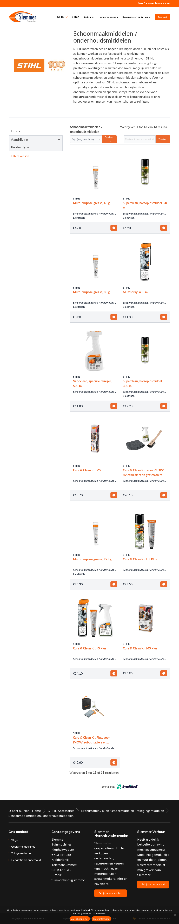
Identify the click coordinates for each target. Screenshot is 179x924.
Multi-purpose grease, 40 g (91, 203)
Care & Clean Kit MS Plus (140, 648)
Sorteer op (109, 139)
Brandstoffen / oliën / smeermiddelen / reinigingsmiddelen (122, 811)
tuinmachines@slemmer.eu (70, 880)
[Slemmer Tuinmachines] (22, 17)
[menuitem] (153, 3)
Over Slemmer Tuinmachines (154, 3)
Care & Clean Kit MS (87, 470)
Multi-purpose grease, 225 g (92, 559)
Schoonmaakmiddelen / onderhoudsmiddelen (98, 213)
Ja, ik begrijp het (79, 919)
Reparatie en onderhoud (26, 860)
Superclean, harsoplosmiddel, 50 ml (145, 205)
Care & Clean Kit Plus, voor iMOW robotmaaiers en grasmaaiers (91, 740)
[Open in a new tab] (127, 787)
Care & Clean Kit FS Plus (89, 648)
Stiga (14, 840)
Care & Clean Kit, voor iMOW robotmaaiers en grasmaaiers (143, 472)
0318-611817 (61, 870)
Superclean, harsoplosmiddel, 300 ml (143, 383)
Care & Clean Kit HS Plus (140, 559)
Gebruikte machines (23, 846)
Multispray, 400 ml (135, 292)
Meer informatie (101, 919)
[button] (37, 156)
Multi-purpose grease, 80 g (91, 292)
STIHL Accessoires (61, 811)
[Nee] (174, 915)
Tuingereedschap (21, 853)
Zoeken (162, 139)
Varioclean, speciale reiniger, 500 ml (92, 383)
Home (36, 811)
